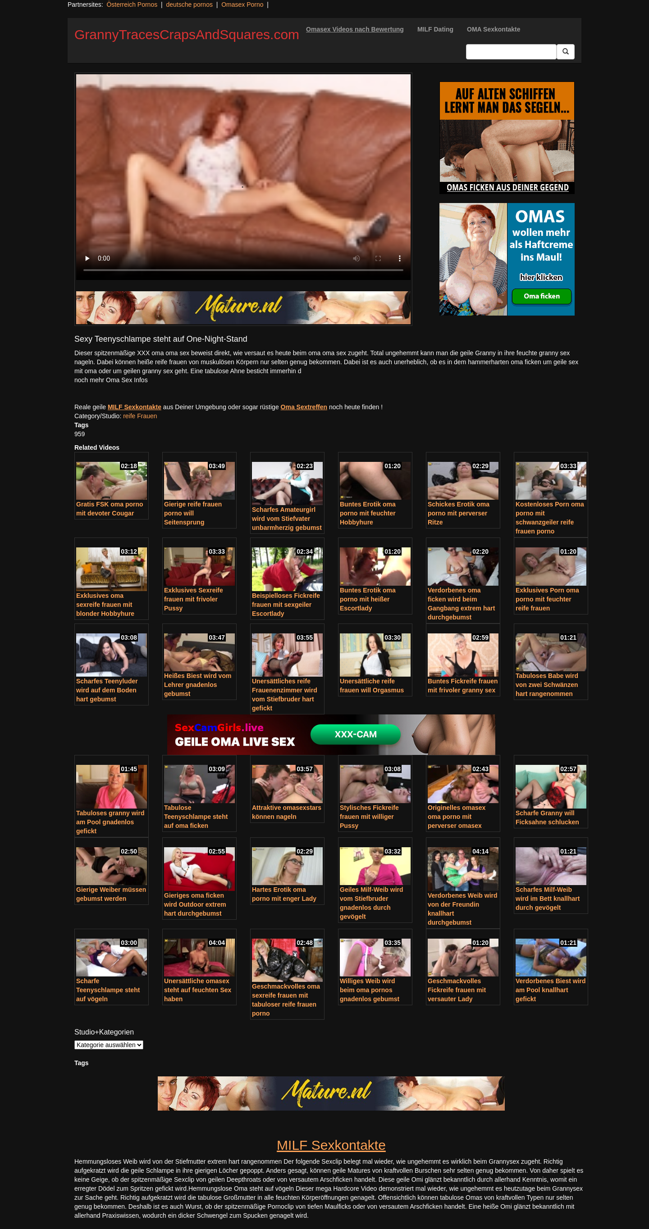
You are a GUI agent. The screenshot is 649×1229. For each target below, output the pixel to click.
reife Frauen (140, 416)
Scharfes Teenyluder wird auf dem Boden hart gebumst (107, 690)
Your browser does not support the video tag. (243, 177)
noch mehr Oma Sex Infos (111, 380)
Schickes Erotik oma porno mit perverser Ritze (458, 513)
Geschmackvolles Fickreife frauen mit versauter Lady (457, 990)
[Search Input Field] (511, 51)
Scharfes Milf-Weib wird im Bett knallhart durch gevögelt (548, 898)
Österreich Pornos (131, 4)
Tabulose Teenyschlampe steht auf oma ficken (196, 816)
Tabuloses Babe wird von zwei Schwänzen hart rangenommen (547, 684)
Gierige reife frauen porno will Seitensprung (193, 513)
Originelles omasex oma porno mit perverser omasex (456, 816)
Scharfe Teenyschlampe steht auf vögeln (108, 990)
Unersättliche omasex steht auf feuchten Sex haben (197, 990)
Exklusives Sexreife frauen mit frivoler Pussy (193, 599)
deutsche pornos (189, 4)
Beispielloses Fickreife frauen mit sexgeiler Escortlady (286, 604)
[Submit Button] (566, 51)
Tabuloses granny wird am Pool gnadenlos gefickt (110, 822)
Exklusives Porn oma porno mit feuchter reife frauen (547, 599)
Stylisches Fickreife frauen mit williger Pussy (369, 816)
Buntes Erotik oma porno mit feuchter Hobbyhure (368, 513)
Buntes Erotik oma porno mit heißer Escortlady (368, 599)
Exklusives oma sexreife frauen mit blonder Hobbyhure (105, 604)
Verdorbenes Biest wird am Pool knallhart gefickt (551, 990)
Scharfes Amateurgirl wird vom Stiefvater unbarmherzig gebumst (287, 518)
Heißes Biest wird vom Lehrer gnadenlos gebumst (197, 684)
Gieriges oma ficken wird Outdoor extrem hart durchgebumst (195, 904)
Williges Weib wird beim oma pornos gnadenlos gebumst (369, 990)
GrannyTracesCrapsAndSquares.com (186, 34)
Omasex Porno (242, 4)
